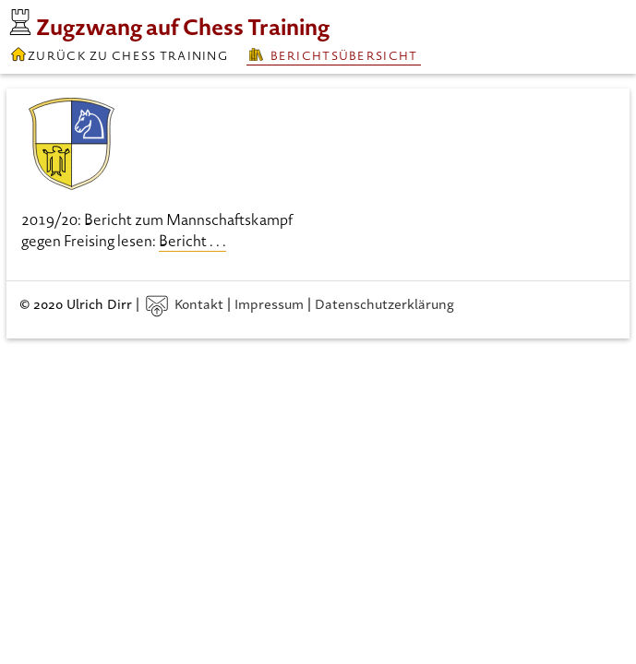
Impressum (269, 303)
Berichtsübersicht (333, 55)
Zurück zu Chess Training (118, 54)
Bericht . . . (192, 240)
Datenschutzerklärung (384, 303)
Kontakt (184, 303)
